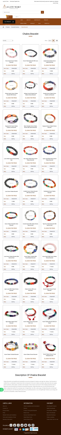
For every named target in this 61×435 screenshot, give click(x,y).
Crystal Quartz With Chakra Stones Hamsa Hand (30, 224)
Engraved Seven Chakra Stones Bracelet (50, 127)
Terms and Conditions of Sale (9, 417)
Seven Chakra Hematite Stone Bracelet (11, 224)
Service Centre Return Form (30, 415)
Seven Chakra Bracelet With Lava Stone (30, 61)
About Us (5, 406)
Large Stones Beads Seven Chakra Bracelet (49, 61)
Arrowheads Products (51, 406)
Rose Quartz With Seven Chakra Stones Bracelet (50, 257)
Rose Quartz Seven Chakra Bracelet (11, 61)
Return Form (26, 412)
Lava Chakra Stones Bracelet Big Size (11, 159)
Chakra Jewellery (50, 417)
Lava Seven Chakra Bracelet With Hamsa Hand (11, 257)
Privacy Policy (6, 410)
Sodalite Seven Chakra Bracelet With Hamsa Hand (30, 192)
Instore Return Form (28, 419)
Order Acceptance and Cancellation (31, 406)
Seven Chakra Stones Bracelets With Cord (30, 322)
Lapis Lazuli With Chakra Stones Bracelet (11, 290)
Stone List (32, 23)
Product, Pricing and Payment (30, 410)
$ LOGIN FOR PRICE (11, 65)
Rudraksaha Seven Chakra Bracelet (49, 192)
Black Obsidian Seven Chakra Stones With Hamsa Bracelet (30, 127)
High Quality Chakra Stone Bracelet (11, 322)
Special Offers (23, 23)
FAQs (4, 412)
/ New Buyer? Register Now (14, 1)
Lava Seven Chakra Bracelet (11, 191)
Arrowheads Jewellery (52, 410)
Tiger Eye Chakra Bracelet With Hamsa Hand (49, 224)
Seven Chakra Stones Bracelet (30, 354)
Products (8, 27)
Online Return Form (28, 417)
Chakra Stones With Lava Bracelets (30, 290)
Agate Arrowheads (51, 408)
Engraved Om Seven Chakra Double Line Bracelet (11, 127)
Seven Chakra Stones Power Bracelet (49, 290)
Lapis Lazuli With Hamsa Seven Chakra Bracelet (49, 159)
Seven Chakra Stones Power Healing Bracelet (49, 355)
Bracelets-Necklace (15, 27)
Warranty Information (7, 419)
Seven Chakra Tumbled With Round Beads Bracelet (30, 257)
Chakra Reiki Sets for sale (52, 419)
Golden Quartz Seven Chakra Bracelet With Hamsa (11, 94)
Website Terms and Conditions (9, 415)
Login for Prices (5, 1)
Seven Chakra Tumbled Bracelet (11, 354)
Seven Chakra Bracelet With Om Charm (49, 322)
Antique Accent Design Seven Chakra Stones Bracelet (30, 94)
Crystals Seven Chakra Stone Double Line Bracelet (49, 94)
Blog (39, 23)
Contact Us (46, 23)
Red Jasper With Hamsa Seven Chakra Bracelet (30, 159)
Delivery (25, 408)
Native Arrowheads (51, 412)
